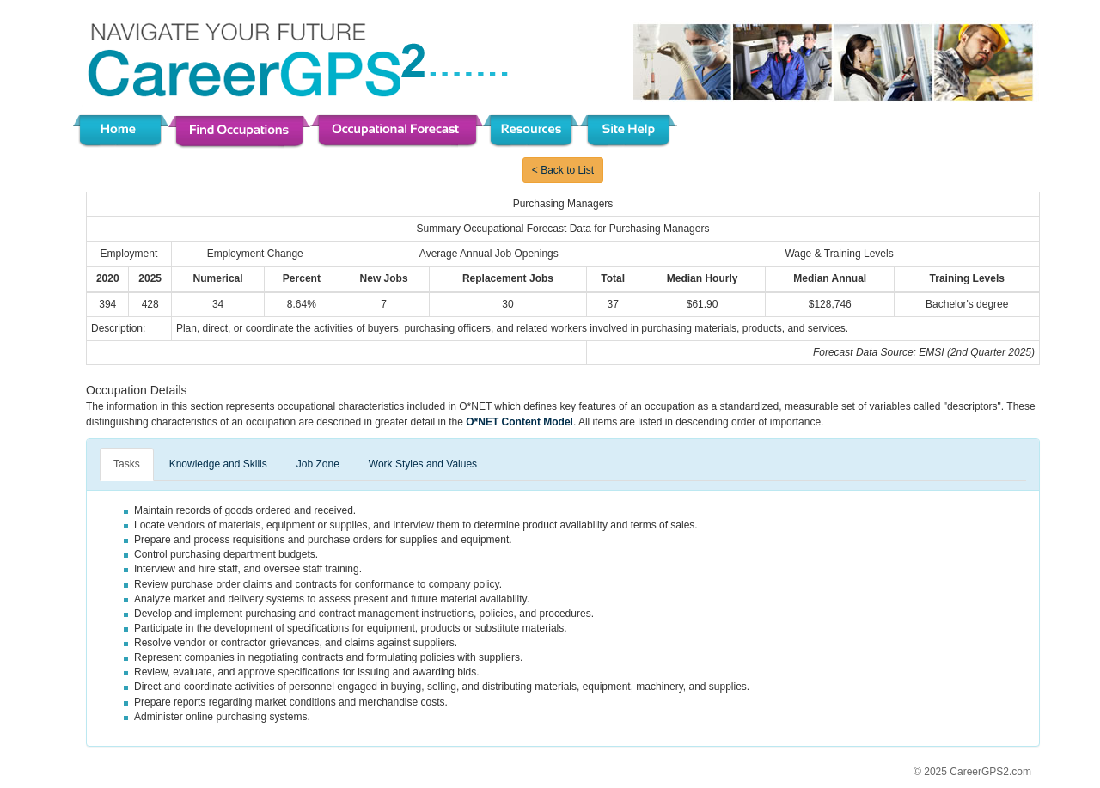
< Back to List (563, 170)
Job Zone (317, 464)
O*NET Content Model (519, 422)
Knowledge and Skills (218, 464)
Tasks (126, 464)
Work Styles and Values (423, 464)
